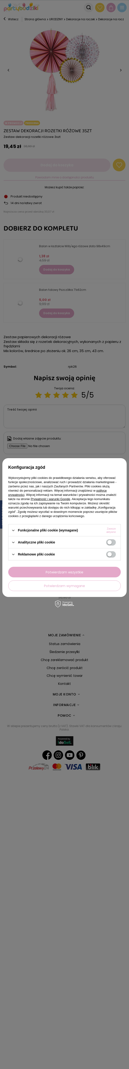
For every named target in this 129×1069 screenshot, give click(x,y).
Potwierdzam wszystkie (64, 572)
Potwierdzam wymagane (64, 585)
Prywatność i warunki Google (50, 499)
